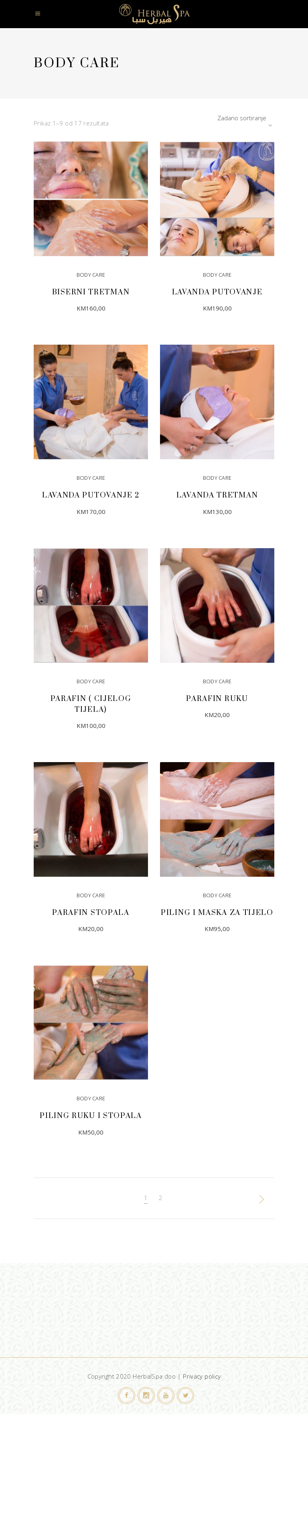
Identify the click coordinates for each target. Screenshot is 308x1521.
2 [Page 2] (160, 1198)
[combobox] (224, 117)
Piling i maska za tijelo (217, 912)
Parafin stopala (91, 912)
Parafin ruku (217, 698)
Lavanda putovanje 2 (91, 495)
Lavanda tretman (217, 495)
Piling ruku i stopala (91, 1115)
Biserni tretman (91, 292)
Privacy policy (202, 1376)
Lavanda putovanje (217, 292)
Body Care (91, 274)
